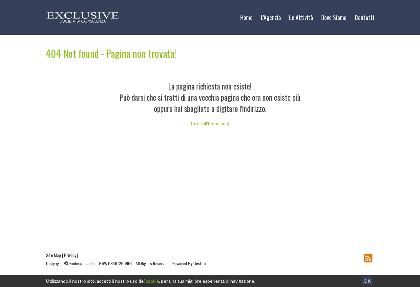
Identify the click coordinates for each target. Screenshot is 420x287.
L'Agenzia (271, 17)
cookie (152, 281)
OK (367, 281)
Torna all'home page (210, 123)
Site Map (53, 255)
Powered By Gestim (189, 263)
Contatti (364, 17)
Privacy (70, 255)
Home (246, 17)
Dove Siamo (333, 17)
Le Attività (301, 17)
